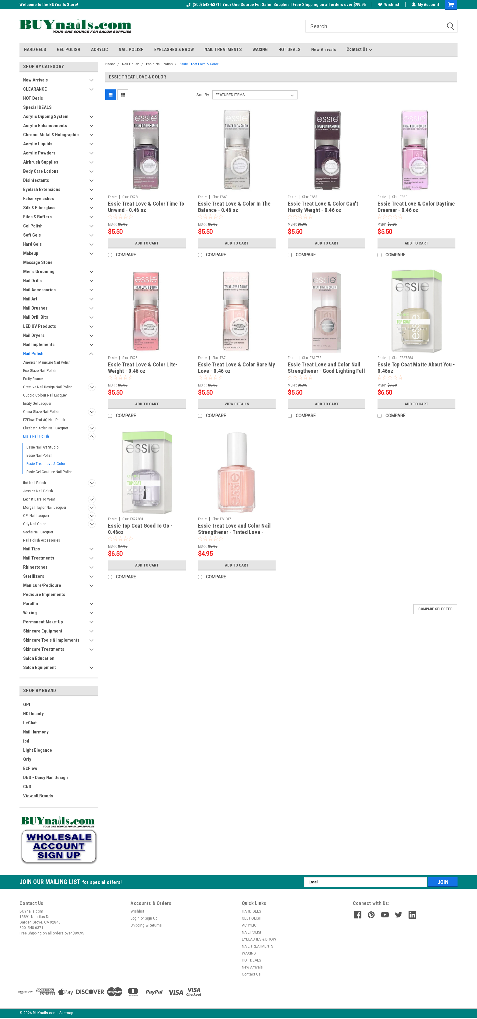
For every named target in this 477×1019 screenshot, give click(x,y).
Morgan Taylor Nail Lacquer (44, 507)
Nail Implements (38, 344)
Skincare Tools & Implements (51, 640)
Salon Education (38, 658)
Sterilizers (33, 576)
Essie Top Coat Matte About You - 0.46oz (416, 367)
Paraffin (30, 603)
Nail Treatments (38, 558)
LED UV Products (39, 326)
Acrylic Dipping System (45, 116)
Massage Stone (38, 262)
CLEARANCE (35, 89)
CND (27, 786)
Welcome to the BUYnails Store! (48, 4)
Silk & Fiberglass (39, 207)
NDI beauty (33, 713)
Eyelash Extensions (41, 189)
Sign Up (151, 918)
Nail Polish (33, 353)
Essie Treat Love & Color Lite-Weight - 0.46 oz (143, 367)
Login (135, 918)
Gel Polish (33, 226)
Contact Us (359, 50)
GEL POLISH (68, 49)
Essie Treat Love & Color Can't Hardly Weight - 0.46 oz (323, 206)
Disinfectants (36, 180)
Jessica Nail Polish (38, 491)
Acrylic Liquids (37, 144)
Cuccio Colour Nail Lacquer (45, 395)
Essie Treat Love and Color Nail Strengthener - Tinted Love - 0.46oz (234, 532)
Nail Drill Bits (35, 317)
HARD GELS (35, 49)
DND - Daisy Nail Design (45, 777)
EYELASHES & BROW (174, 49)
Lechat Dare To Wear (39, 499)
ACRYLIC (99, 49)
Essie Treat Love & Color (45, 463)
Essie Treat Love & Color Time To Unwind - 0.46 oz (146, 206)
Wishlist (388, 4)
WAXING (260, 49)
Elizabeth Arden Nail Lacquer (45, 428)
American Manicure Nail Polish (47, 362)
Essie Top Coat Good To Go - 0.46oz (140, 528)
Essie (112, 197)
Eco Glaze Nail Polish (39, 370)
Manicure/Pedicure (42, 585)
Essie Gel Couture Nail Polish (49, 472)
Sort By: (203, 94)
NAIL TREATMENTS (223, 49)
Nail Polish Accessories (41, 540)
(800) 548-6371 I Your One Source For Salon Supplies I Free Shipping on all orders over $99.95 (276, 4)
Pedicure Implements (44, 594)
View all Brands (38, 796)
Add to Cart (147, 243)
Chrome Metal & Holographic (51, 134)
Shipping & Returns (146, 925)
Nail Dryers (33, 335)
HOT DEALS (289, 49)
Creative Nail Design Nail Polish (47, 387)
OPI (26, 704)
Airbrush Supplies (40, 162)
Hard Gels (32, 244)
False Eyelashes (38, 198)
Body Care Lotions (40, 171)
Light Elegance (37, 750)
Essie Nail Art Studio (42, 447)
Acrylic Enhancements (45, 125)
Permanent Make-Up (43, 622)
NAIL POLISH (131, 49)
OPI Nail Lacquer (36, 515)
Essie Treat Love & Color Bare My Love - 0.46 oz (236, 367)
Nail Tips (31, 549)
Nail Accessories (39, 290)
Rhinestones (35, 567)
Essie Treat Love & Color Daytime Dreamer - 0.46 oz (416, 206)
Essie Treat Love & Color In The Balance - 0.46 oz (234, 206)
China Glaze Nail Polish (41, 411)
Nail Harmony (36, 732)
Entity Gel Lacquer (37, 403)
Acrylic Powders (39, 153)
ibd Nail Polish (34, 482)
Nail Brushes (35, 308)
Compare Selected (435, 609)
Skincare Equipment (42, 631)
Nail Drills (32, 280)
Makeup (30, 253)
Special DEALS (37, 107)
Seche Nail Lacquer (38, 532)
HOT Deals (33, 98)
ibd (26, 741)
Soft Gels (32, 235)
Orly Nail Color (34, 524)
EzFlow (30, 768)
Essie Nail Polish (36, 436)
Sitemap (66, 1013)
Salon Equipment (39, 667)
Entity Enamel (33, 378)
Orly (27, 759)
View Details (236, 403)
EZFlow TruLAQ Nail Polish (44, 420)
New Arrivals (323, 49)
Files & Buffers (37, 217)
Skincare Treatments (43, 649)
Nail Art (30, 299)
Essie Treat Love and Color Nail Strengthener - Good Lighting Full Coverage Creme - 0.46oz (326, 370)
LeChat (30, 723)
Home (110, 64)
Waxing (30, 612)
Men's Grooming (38, 271)
